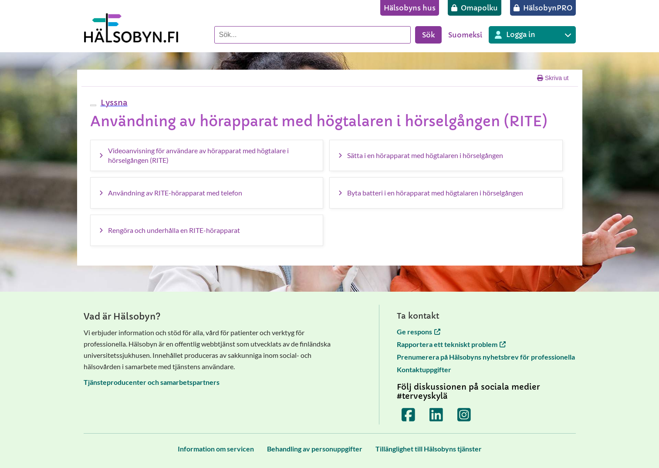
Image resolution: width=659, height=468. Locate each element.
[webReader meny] (93, 105)
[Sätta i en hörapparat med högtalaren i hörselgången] (446, 155)
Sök (428, 34)
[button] (113, 102)
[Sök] (312, 35)
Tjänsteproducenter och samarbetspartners (152, 382)
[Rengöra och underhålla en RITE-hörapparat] (207, 230)
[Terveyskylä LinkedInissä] (436, 414)
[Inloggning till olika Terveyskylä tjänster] (532, 35)
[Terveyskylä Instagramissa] (463, 414)
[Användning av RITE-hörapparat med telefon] (207, 193)
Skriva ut (552, 77)
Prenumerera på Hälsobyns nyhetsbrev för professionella (486, 357)
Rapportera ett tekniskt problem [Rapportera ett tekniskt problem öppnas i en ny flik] (451, 344)
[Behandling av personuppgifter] (314, 448)
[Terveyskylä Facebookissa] (408, 414)
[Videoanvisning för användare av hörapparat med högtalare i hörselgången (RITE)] (207, 155)
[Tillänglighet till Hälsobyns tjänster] (428, 448)
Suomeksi (465, 34)
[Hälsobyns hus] (409, 8)
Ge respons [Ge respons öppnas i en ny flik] (418, 331)
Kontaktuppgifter (424, 369)
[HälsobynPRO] (543, 8)
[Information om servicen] (216, 448)
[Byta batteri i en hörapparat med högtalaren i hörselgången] (446, 193)
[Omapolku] (474, 8)
